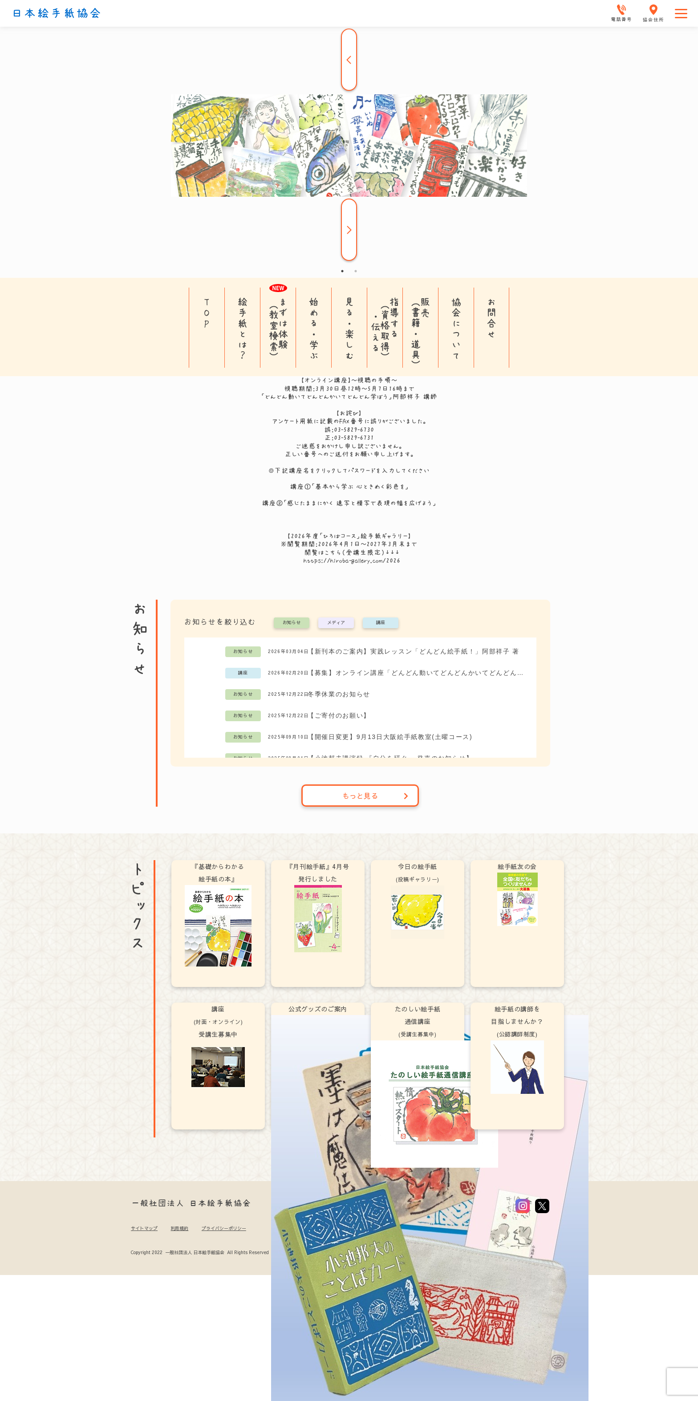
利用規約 (179, 1228)
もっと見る (375, 795)
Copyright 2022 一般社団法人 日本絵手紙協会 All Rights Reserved (199, 1252)
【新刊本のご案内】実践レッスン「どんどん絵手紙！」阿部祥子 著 (413, 651)
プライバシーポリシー (224, 1228)
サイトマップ (144, 1228)
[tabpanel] (349, 145)
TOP (206, 312)
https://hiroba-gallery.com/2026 (352, 560)
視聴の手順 (374, 380)
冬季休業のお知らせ (339, 694)
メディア (336, 622)
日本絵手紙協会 (56, 13)
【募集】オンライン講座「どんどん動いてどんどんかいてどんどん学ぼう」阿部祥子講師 (417, 672)
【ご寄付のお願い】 (339, 715)
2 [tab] (355, 271)
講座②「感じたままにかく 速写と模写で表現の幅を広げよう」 (349, 503)
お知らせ (291, 622)
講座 (380, 622)
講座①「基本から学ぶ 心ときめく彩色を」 (349, 486)
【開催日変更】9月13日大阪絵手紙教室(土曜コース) (390, 736)
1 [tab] (342, 271)
